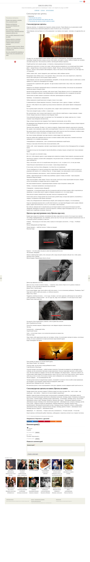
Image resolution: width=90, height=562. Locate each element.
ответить (37, 432)
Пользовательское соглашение (39, 499)
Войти (81, 1)
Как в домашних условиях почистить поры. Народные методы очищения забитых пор (15, 31)
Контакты (32, 499)
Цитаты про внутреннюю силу (36, 416)
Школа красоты (45, 6)
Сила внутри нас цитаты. (35, 17)
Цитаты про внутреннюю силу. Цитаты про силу (41, 19)
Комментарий (31, 445)
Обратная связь (58, 499)
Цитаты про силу (44, 416)
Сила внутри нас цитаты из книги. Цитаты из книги (41, 21)
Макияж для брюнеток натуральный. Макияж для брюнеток (12, 26)
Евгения (29, 428)
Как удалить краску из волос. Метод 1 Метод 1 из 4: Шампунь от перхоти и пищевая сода (15, 48)
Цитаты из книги (50, 416)
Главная (36, 10)
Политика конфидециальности (36, 501)
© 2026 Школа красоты (9, 499)
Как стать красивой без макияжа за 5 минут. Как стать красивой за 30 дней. (15, 53)
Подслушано (50, 10)
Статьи (43, 10)
